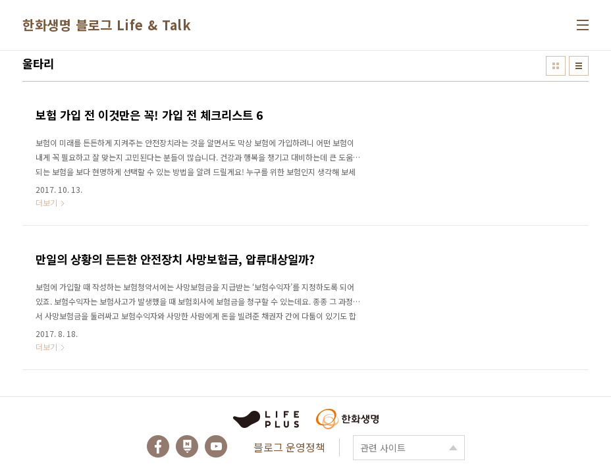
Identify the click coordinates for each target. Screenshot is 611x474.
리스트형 (579, 66)
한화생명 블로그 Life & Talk (106, 24)
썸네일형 (556, 66)
